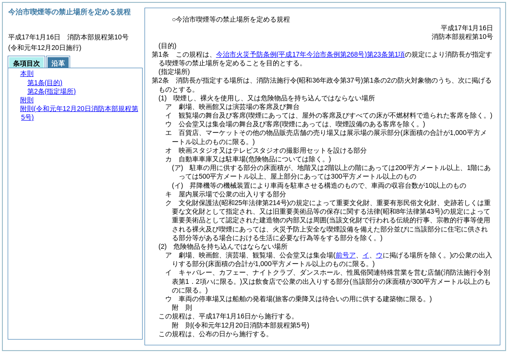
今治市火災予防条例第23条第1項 (310, 54)
